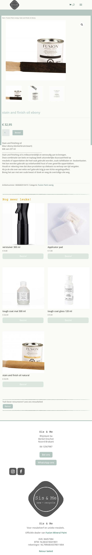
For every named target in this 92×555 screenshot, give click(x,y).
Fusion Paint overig (12, 18)
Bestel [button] (23, 256)
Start (3, 18)
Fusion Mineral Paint (56, 532)
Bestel (18, 132)
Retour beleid (46, 551)
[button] (82, 24)
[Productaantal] (5, 132)
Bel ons (46, 454)
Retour (8, 406)
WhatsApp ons (46, 462)
